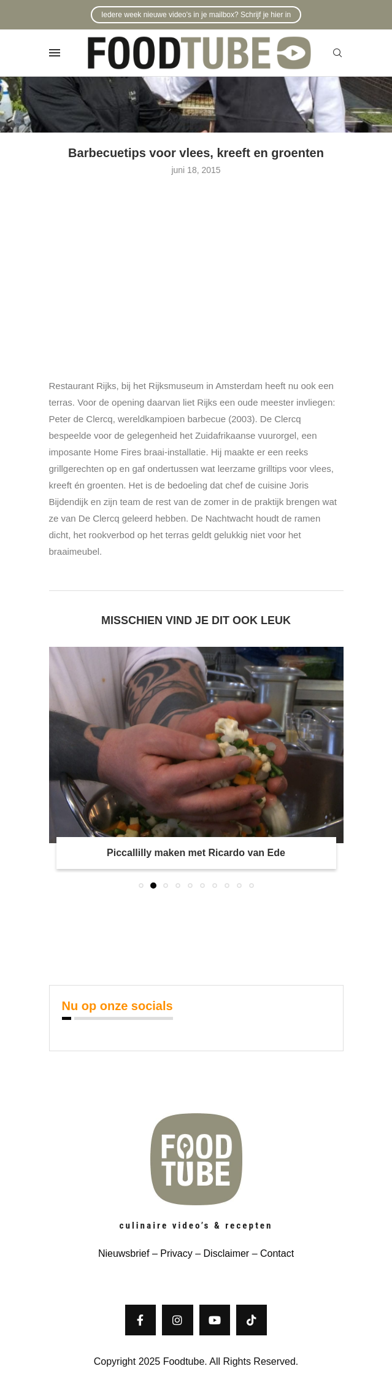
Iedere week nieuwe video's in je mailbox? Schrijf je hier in (196, 14)
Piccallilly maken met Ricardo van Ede (196, 852)
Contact (277, 1253)
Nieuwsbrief (124, 1253)
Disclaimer (227, 1253)
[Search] (337, 53)
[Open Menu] (54, 52)
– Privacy (170, 1253)
